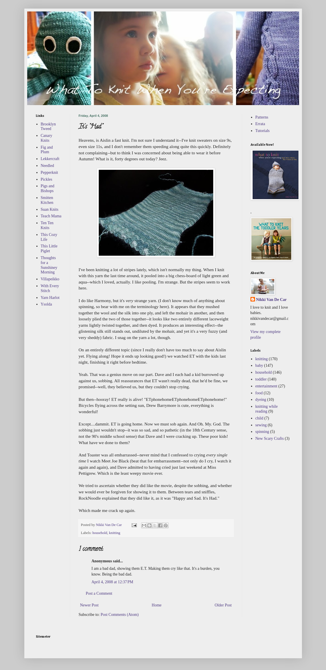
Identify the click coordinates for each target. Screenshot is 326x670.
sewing (261, 425)
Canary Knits (46, 138)
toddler (261, 379)
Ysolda (46, 304)
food (259, 393)
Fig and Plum (47, 149)
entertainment (266, 386)
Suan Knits (49, 209)
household (99, 533)
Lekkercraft (50, 159)
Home (156, 605)
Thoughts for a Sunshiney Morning (49, 265)
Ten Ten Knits (47, 225)
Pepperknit (49, 172)
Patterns (261, 117)
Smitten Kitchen (47, 200)
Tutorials (262, 131)
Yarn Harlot (50, 297)
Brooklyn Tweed (48, 126)
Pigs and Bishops (47, 188)
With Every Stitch (50, 288)
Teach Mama (51, 216)
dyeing (260, 399)
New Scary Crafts (269, 438)
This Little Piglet (49, 248)
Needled (47, 165)
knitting (114, 533)
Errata (260, 124)
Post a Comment (99, 593)
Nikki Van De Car (271, 299)
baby (259, 365)
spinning (262, 431)
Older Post (223, 605)
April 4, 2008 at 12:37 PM (112, 582)
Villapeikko (50, 279)
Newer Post (89, 605)
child (259, 418)
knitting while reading (266, 408)
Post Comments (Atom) (120, 614)
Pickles (46, 179)
